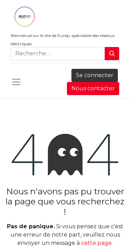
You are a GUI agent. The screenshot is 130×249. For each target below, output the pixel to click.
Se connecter (94, 75)
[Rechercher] (112, 53)
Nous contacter (93, 88)
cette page (96, 243)
